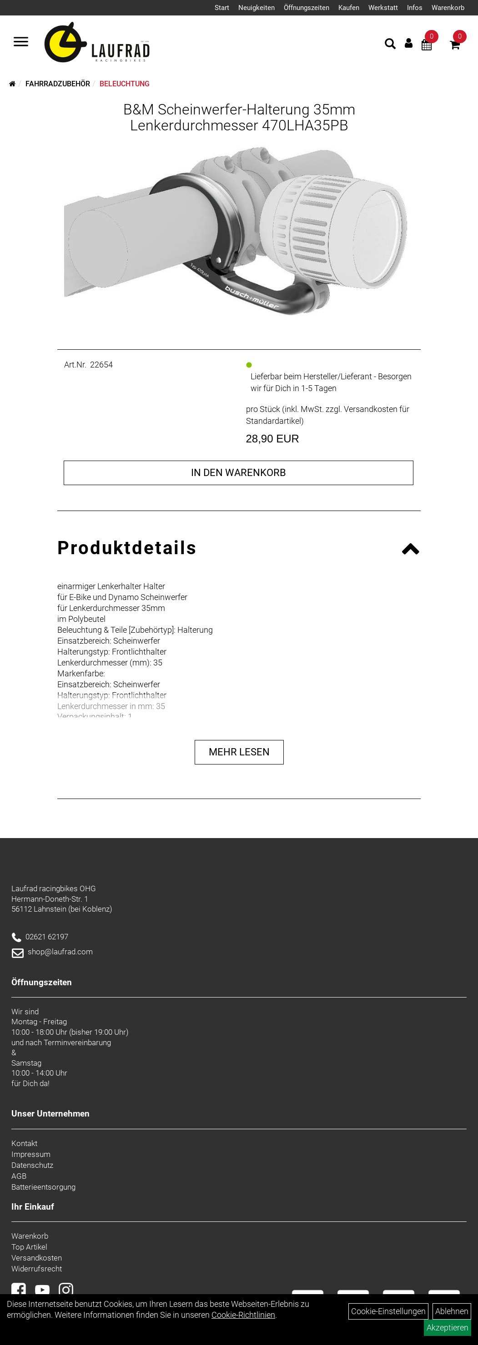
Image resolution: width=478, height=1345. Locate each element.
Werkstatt (383, 8)
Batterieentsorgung (43, 1186)
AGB (18, 1176)
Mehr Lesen (239, 752)
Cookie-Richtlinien (243, 1315)
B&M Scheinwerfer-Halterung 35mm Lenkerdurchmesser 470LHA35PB (239, 117)
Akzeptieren (447, 1327)
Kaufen (348, 8)
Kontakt (24, 1143)
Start (222, 8)
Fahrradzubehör (57, 83)
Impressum (30, 1154)
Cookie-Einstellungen (388, 1311)
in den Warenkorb (238, 472)
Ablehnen (451, 1311)
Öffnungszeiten (306, 8)
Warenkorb (448, 8)
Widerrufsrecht (36, 1268)
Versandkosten (36, 1257)
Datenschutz (32, 1165)
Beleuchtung (125, 83)
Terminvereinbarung (77, 1042)
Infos (415, 8)
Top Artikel (29, 1246)
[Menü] (21, 43)
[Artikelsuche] (390, 45)
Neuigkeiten (256, 8)
